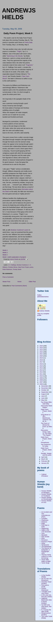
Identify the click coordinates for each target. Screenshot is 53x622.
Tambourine (45, 545)
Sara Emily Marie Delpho (46, 406)
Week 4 (5, 250)
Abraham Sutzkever (22, 265)
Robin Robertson (7, 269)
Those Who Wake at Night (46, 560)
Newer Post (6, 281)
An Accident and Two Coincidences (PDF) (46, 514)
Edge (43, 523)
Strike (43, 543)
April (43, 457)
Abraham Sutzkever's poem (20, 230)
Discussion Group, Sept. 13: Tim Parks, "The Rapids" (46, 432)
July (42, 396)
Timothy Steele (17, 269)
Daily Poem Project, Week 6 (46, 411)
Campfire (44, 518)
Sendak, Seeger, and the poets (46, 454)
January (44, 463)
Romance (44, 540)
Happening (44, 528)
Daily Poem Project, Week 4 (46, 449)
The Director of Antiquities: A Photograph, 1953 (46, 550)
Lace (43, 533)
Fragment (29, 65)
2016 (41, 364)
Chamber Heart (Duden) (46, 582)
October (44, 390)
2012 (41, 372)
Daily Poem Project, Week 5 (46, 438)
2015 (41, 366)
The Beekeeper (46, 546)
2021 (41, 354)
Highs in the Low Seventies (46, 531)
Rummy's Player (46, 541)
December (44, 386)
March (43, 459)
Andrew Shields (44, 311)
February (44, 461)
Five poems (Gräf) (45, 586)
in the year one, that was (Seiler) (46, 595)
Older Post (32, 281)
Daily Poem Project (23, 267)
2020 (41, 356)
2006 (41, 384)
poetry (31, 267)
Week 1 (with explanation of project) (14, 257)
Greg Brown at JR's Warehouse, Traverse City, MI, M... (46, 418)
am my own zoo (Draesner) (46, 579)
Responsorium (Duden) (46, 614)
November (44, 388)
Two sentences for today (46, 445)
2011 (41, 374)
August (43, 394)
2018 (41, 360)
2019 (41, 358)
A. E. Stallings (12, 265)
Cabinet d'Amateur (44, 475)
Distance (44, 522)
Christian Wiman (12, 267)
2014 (41, 368)
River (43, 538)
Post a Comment (8, 277)
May (42, 400)
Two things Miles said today (46, 403)
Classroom (44, 520)
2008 (41, 380)
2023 (41, 350)
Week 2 (5, 255)
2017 (41, 362)
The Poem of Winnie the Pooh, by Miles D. (46, 425)
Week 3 (5, 252)
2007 (41, 382)
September (45, 392)
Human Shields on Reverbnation (46, 498)
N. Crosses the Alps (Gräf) (46, 610)
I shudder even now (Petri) (46, 592)
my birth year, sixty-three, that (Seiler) (46, 606)
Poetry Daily (28, 42)
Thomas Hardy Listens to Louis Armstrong (46, 556)
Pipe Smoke (45, 536)
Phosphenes (45, 442)
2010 (41, 376)
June (43, 398)
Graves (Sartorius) (44, 589)
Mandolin (44, 535)
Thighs (19, 51)
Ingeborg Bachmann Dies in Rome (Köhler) (46, 600)
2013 (41, 370)
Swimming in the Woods (15, 56)
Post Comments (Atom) (19, 286)
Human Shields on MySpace (46, 491)
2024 (41, 348)
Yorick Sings (45, 563)
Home (19, 281)
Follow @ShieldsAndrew (43, 295)
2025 (41, 346)
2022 (41, 352)
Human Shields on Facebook (46, 495)
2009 (41, 378)
